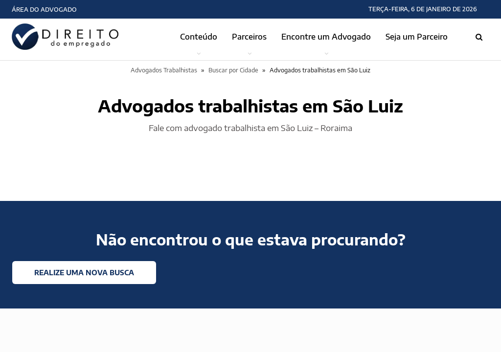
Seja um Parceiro (417, 37)
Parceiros (249, 37)
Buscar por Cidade (233, 70)
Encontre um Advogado (326, 37)
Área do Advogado (44, 9)
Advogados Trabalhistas (164, 70)
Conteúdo (198, 37)
